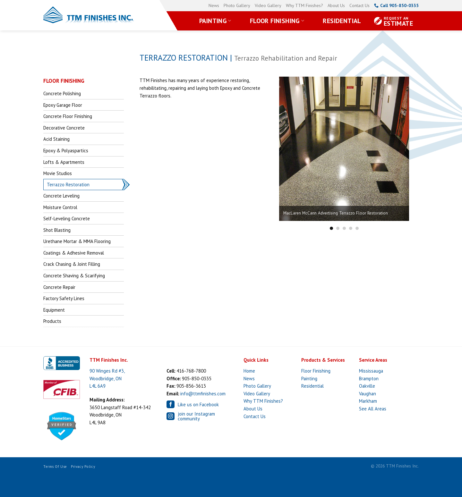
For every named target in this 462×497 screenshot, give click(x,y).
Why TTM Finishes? (304, 5)
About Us (336, 5)
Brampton (369, 378)
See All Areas (372, 409)
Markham (368, 401)
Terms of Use (55, 466)
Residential (342, 21)
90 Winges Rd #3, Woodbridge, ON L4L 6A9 (107, 378)
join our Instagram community (191, 416)
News (214, 5)
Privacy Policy (83, 466)
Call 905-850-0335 (396, 5)
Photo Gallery (237, 5)
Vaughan (367, 394)
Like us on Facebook (193, 404)
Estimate (398, 22)
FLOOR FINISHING (63, 80)
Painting (215, 21)
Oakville (367, 386)
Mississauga (371, 371)
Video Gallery (268, 5)
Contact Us (359, 5)
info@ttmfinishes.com (203, 394)
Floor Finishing (277, 21)
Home (249, 371)
